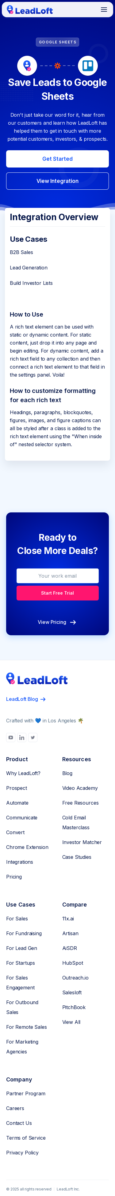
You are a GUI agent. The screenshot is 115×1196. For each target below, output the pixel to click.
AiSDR (69, 948)
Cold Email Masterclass (76, 822)
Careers (15, 1108)
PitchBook (74, 1007)
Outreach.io (75, 978)
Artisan (70, 933)
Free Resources (80, 803)
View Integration (57, 181)
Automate (17, 803)
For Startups (20, 963)
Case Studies (76, 857)
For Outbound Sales (22, 1007)
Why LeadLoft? (23, 773)
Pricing (14, 877)
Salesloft (72, 992)
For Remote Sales (26, 1027)
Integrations (19, 862)
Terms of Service (26, 1138)
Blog (67, 773)
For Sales (17, 918)
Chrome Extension (27, 847)
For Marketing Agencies (22, 1047)
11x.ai (68, 918)
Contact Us (19, 1123)
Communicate (21, 817)
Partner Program (25, 1093)
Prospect (16, 788)
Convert (15, 832)
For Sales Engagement (20, 983)
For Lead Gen (21, 948)
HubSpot (72, 963)
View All (71, 1022)
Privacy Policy (22, 1153)
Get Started (57, 159)
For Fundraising (24, 933)
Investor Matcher (82, 842)
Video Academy (80, 788)
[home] (30, 9)
